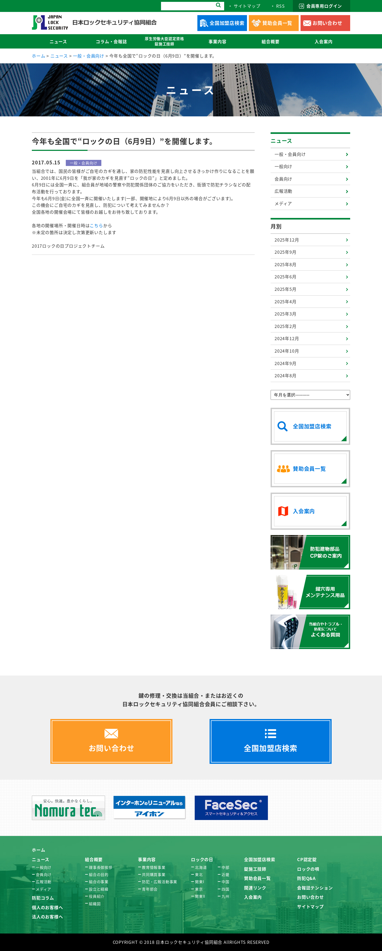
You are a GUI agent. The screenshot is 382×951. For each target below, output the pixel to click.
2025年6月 (286, 276)
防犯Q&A (306, 878)
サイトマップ (310, 906)
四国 (225, 889)
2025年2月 (286, 326)
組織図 (95, 903)
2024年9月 (286, 363)
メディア (283, 203)
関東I (199, 881)
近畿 (225, 874)
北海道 (201, 867)
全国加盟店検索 (259, 859)
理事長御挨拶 (100, 867)
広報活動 (283, 191)
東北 (199, 874)
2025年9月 (286, 252)
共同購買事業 (154, 874)
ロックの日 (202, 859)
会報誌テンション (315, 887)
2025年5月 (286, 289)
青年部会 (150, 889)
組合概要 (94, 859)
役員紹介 (97, 896)
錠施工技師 (255, 869)
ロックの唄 (308, 869)
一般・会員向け (290, 154)
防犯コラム (43, 898)
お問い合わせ (310, 897)
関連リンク (255, 887)
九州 (225, 896)
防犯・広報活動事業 (159, 881)
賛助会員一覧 (257, 878)
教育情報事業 (154, 867)
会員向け (283, 179)
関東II (200, 896)
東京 (199, 889)
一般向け (283, 166)
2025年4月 (286, 301)
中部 (225, 867)
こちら (96, 225)
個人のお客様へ (47, 907)
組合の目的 (98, 874)
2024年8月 (286, 375)
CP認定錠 (307, 859)
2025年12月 (287, 239)
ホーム (38, 850)
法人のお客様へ (47, 916)
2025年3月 (286, 313)
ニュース (281, 140)
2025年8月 (286, 264)
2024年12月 (287, 338)
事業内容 (147, 859)
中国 (225, 881)
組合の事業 (98, 881)
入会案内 (253, 897)
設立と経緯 (98, 889)
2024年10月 (287, 351)
